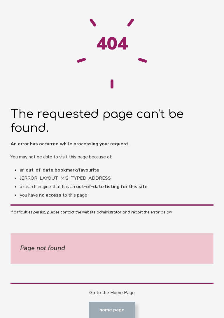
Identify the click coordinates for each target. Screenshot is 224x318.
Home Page (112, 310)
